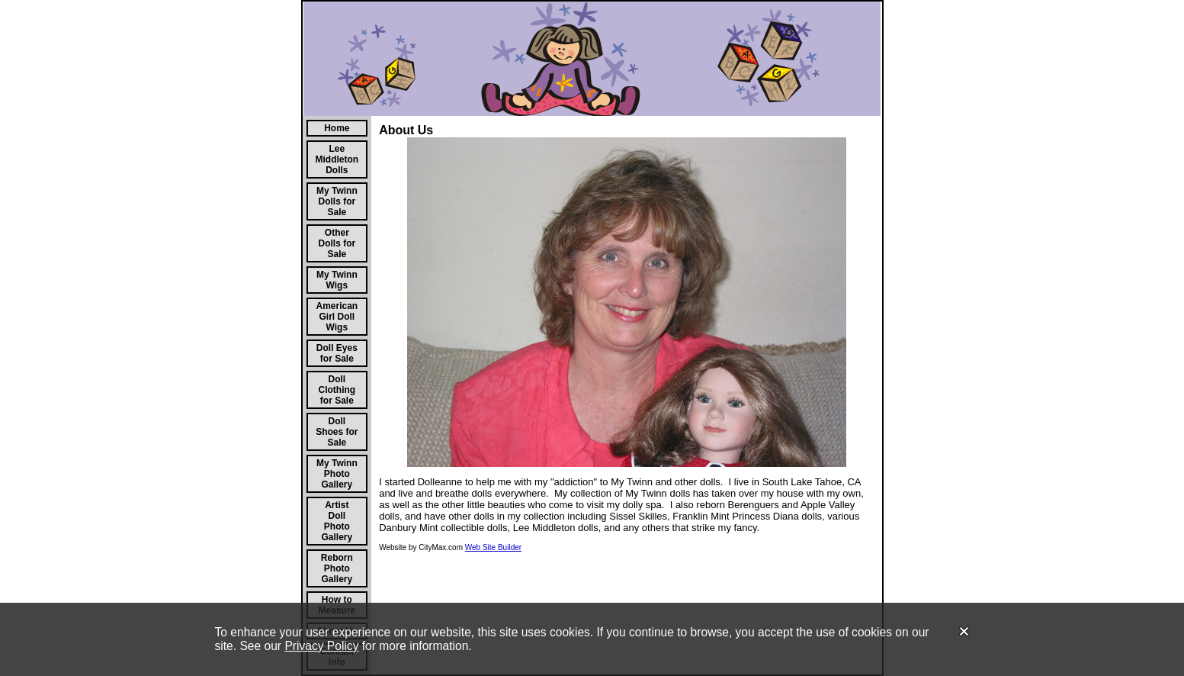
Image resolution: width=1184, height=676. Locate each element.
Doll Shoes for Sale (337, 432)
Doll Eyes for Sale (337, 353)
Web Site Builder (493, 547)
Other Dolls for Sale (336, 243)
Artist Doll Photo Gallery (336, 521)
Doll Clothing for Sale (337, 390)
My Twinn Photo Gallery (337, 474)
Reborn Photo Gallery (337, 568)
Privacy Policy (321, 645)
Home (336, 128)
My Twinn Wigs (337, 280)
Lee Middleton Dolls (337, 159)
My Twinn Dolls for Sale (337, 201)
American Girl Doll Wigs (337, 317)
